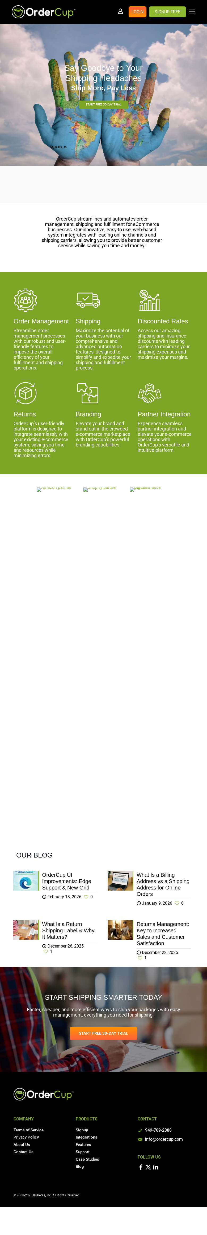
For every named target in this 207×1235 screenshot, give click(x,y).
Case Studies (87, 1159)
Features (83, 1144)
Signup (82, 1130)
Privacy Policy (26, 1137)
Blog (80, 1166)
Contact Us (23, 1151)
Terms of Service (29, 1130)
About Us (22, 1144)
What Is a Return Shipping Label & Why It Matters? (68, 930)
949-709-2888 (158, 1130)
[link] (57, 490)
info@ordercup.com (164, 1139)
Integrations (86, 1137)
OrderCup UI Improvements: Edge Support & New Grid (66, 881)
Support (83, 1151)
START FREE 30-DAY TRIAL (103, 104)
